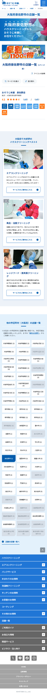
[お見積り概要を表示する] (36, 3)
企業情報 (24, 671)
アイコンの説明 (39, 73)
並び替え (31, 81)
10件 (25, 99)
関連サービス (8, 641)
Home (23, 667)
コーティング (8, 606)
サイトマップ (23, 681)
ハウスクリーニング (11, 557)
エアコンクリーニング (12, 564)
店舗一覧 (6, 620)
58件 (37, 99)
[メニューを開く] (43, 3)
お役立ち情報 (8, 634)
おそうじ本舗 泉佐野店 (13, 92)
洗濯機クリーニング (11, 585)
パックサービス (9, 571)
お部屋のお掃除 (9, 599)
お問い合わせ (23, 686)
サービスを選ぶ (13, 81)
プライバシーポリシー (23, 676)
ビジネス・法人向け (11, 648)
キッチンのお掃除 (10, 592)
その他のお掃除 (9, 613)
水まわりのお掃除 (10, 578)
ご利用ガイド (8, 627)
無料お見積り (34, 333)
